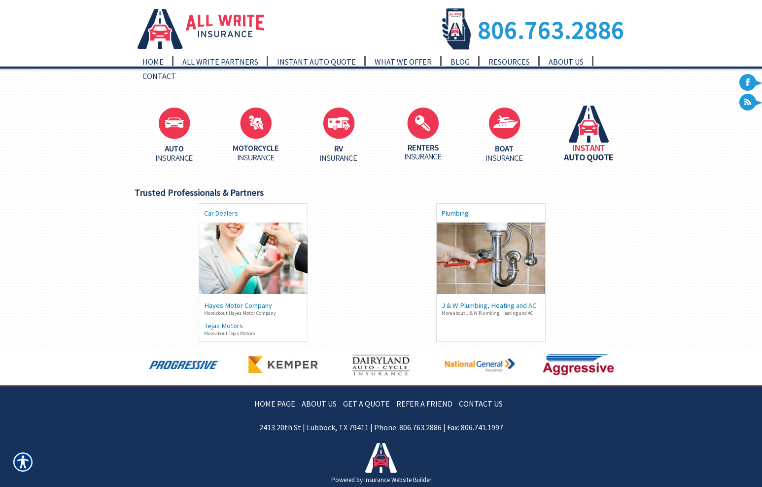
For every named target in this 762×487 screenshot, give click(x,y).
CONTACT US (481, 404)
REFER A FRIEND (424, 404)
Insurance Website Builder (397, 480)
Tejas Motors (223, 325)
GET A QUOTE (366, 404)
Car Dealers (221, 213)
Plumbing (455, 213)
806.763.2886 (551, 30)
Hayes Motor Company (238, 305)
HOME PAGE (274, 404)
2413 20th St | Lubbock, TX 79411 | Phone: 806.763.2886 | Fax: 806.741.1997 (381, 427)
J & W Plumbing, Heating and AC (489, 305)
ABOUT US (319, 404)
